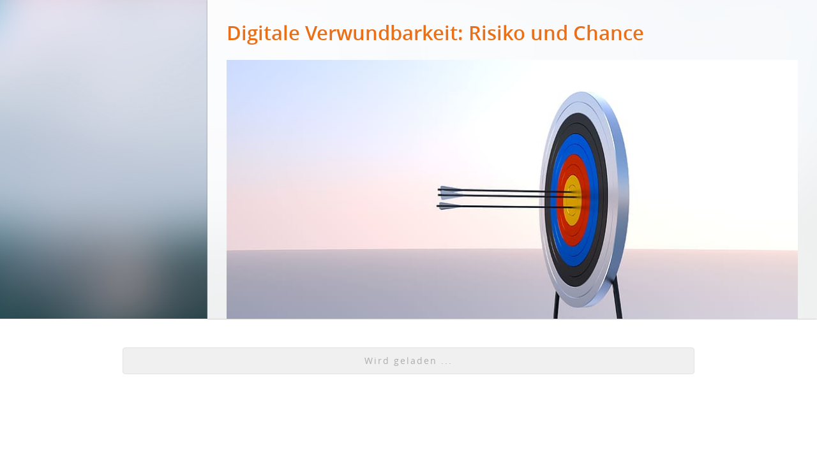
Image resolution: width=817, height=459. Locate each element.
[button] (408, 360)
